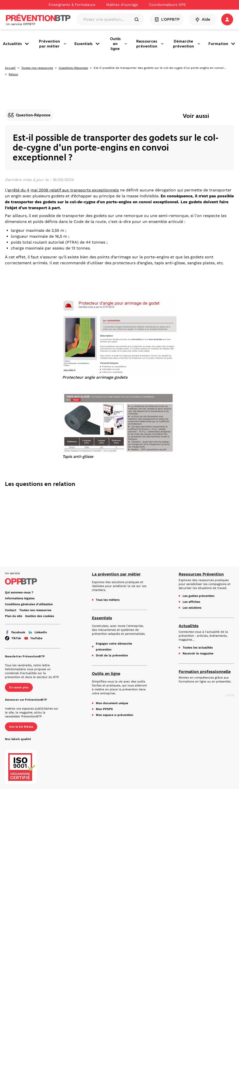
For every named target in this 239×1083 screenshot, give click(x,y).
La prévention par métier (116, 574)
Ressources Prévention (201, 574)
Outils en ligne (118, 43)
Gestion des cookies (39, 616)
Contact (10, 610)
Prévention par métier (53, 43)
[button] (227, 19)
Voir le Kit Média (21, 727)
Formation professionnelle (205, 671)
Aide (202, 19)
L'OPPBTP (167, 19)
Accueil (10, 67)
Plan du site (13, 616)
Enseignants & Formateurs (72, 4)
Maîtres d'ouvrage (122, 4)
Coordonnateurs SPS (167, 4)
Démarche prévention (187, 43)
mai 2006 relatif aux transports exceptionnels (75, 190)
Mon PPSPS (104, 709)
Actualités (16, 44)
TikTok (13, 638)
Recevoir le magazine (198, 653)
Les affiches (191, 601)
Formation (222, 44)
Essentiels (87, 44)
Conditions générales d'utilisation (29, 604)
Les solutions (192, 607)
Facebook (15, 632)
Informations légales (19, 598)
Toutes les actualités (198, 647)
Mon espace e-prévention (114, 715)
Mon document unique (112, 703)
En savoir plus (19, 687)
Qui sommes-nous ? (19, 592)
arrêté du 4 (18, 190)
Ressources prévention (150, 43)
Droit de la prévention (112, 655)
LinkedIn (37, 632)
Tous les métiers (108, 600)
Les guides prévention (198, 596)
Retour (13, 74)
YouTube (33, 638)
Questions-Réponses (73, 67)
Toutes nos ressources (37, 67)
